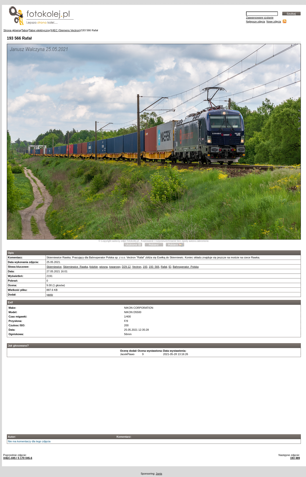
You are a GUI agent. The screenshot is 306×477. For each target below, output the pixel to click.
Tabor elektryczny (39, 30)
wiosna (103, 266)
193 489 (295, 457)
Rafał (164, 266)
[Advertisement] (153, 394)
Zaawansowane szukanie (259, 17)
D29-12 (126, 266)
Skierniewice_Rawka (75, 266)
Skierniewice (54, 266)
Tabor (24, 30)
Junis (159, 473)
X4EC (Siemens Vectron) (65, 30)
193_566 (154, 266)
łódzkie (94, 266)
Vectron (136, 266)
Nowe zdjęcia (273, 21)
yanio (49, 294)
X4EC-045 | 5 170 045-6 (17, 457)
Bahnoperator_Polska (186, 266)
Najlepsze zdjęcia (255, 21)
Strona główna (12, 30)
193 (145, 266)
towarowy (114, 266)
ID (170, 266)
